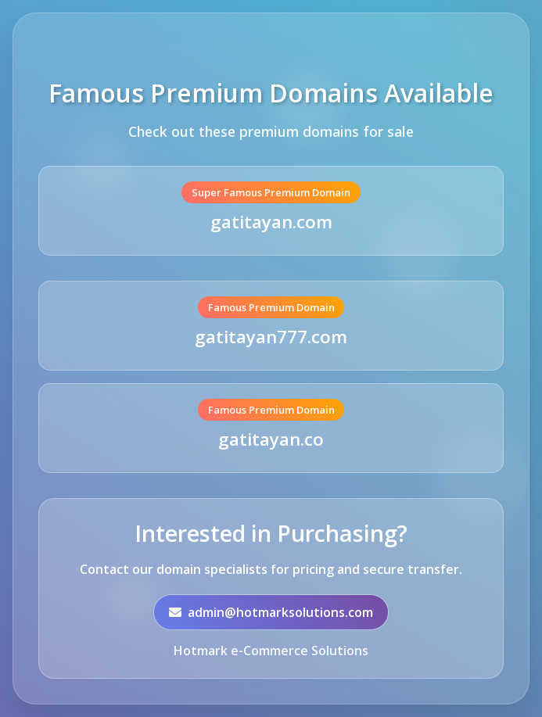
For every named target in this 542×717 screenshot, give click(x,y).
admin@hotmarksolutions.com (271, 613)
